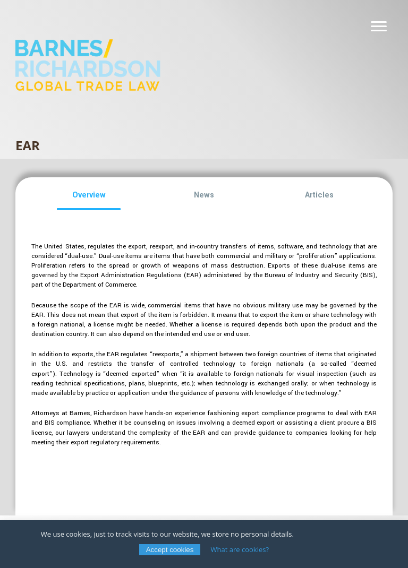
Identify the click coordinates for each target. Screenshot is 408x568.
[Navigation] (379, 26)
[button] (89, 195)
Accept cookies (170, 550)
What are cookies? (240, 549)
